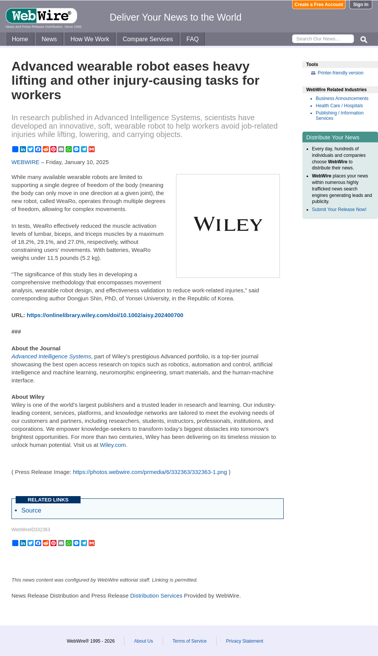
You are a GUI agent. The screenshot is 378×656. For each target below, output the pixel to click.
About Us (143, 641)
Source (31, 510)
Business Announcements (342, 98)
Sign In (360, 4)
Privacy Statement (244, 641)
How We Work (89, 39)
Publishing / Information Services (339, 115)
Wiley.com (113, 445)
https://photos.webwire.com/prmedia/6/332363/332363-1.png (150, 472)
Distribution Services (156, 595)
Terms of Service (190, 641)
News (49, 39)
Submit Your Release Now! (339, 209)
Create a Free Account (319, 4)
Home (20, 39)
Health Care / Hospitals (339, 105)
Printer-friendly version (340, 73)
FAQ (192, 39)
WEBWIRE (25, 162)
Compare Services (148, 39)
